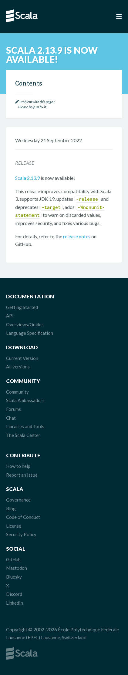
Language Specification (29, 333)
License (13, 526)
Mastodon (16, 568)
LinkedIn (14, 603)
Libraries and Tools (25, 426)
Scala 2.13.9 (27, 178)
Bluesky (14, 576)
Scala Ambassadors (25, 400)
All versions (18, 366)
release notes (76, 236)
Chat (11, 418)
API (10, 315)
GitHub (13, 559)
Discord (14, 594)
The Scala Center (23, 435)
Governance (18, 499)
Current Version (22, 358)
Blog (11, 508)
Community (17, 392)
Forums (13, 409)
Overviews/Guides (25, 324)
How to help (18, 466)
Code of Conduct (23, 517)
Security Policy (21, 534)
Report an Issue (22, 475)
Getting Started (22, 307)
